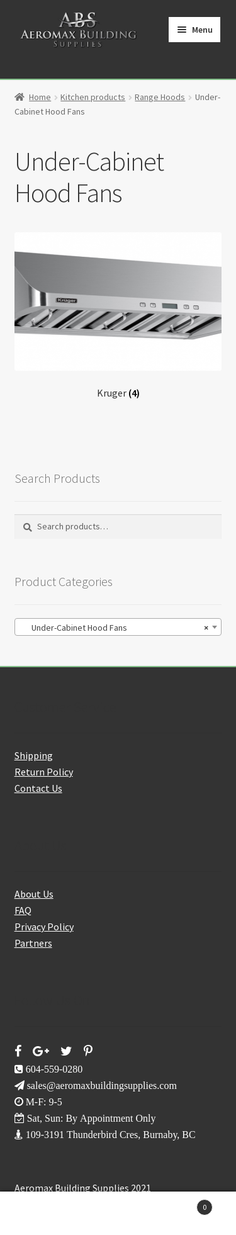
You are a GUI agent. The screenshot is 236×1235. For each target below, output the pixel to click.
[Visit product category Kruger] (118, 315)
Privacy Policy (44, 926)
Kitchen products (92, 97)
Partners (33, 943)
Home (40, 97)
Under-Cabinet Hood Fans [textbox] (114, 627)
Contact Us (38, 788)
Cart (185, 1204)
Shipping (33, 755)
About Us (33, 894)
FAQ (22, 910)
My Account (39, 1213)
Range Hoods (160, 97)
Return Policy (43, 771)
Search (118, 1213)
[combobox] (118, 627)
